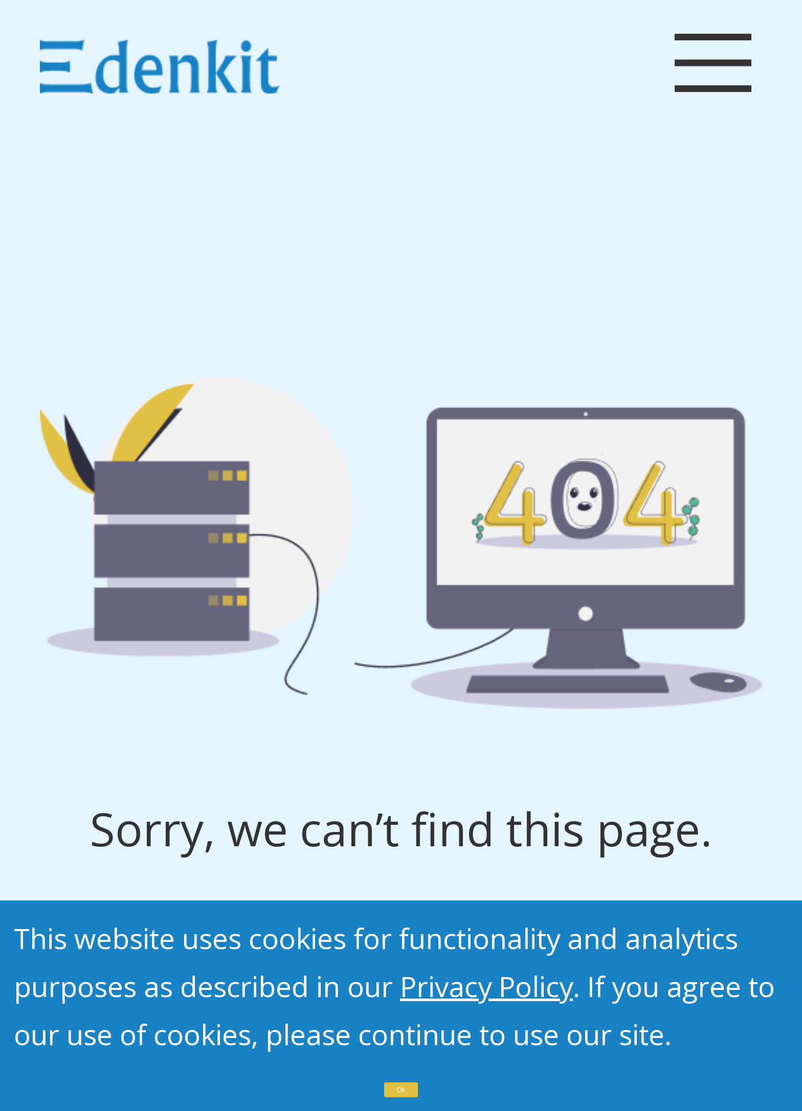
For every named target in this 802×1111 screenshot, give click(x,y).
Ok (400, 1090)
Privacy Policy (486, 986)
